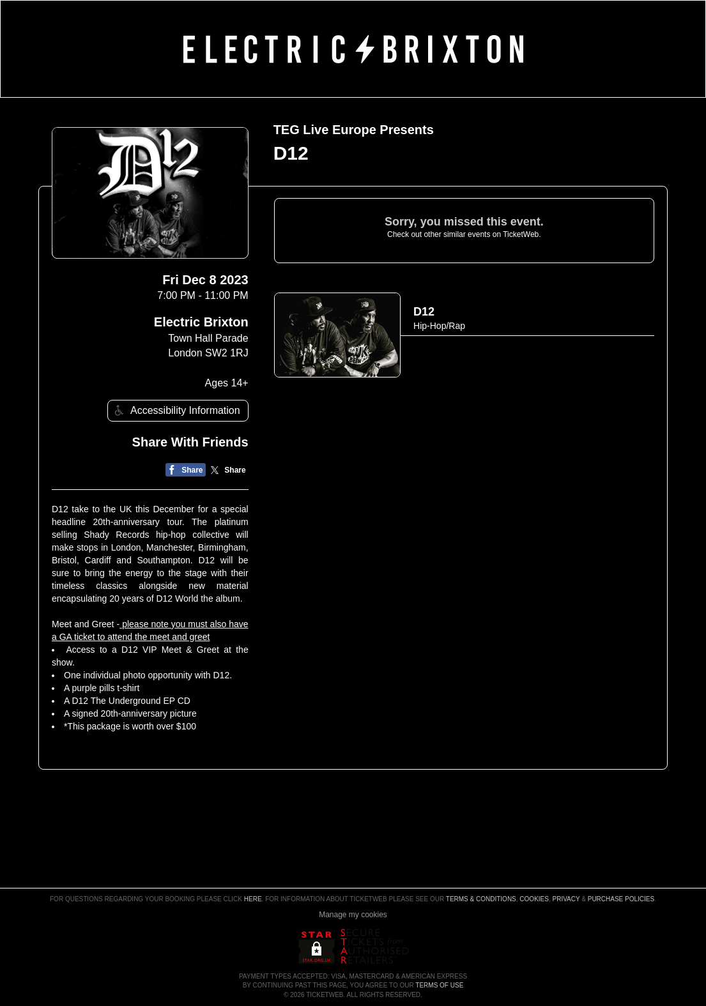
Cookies (534, 899)
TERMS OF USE (439, 985)
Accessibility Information (175, 410)
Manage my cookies (353, 914)
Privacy (566, 899)
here (253, 899)
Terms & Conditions (481, 899)
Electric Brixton (201, 322)
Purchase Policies (621, 899)
